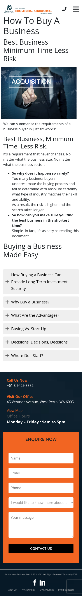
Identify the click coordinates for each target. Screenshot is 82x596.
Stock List (12, 589)
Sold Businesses (66, 589)
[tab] (41, 281)
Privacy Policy (28, 589)
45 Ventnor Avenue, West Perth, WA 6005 (40, 401)
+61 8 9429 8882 (20, 385)
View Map (15, 410)
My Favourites (47, 589)
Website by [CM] (70, 574)
